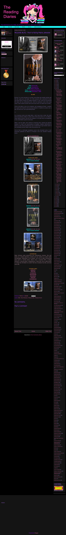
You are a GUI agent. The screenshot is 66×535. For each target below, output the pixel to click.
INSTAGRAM (33, 274)
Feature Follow (56, 335)
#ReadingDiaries (56, 216)
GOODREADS (33, 279)
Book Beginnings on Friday (58, 283)
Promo (55, 395)
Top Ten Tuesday (58, 129)
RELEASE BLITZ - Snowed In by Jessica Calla (59, 177)
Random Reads (56, 400)
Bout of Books (56, 301)
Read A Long (56, 405)
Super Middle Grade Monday (58, 438)
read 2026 (55, 403)
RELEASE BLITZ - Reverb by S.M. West (59, 159)
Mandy (58, 33)
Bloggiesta (56, 278)
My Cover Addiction (57, 385)
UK (34, 159)
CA (36, 159)
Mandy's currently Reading (58, 44)
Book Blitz (55, 284)
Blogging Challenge (57, 281)
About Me (10, 26)
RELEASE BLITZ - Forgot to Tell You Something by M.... (59, 168)
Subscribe (6, 46)
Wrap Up (55, 478)
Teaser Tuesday (58, 130)
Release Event (38, 297)
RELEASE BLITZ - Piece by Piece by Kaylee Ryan (59, 152)
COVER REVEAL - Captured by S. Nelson (59, 118)
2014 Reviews (56, 227)
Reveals (55, 420)
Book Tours (56, 291)
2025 (56, 81)
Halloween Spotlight (57, 353)
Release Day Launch (57, 415)
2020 (56, 88)
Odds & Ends (56, 392)
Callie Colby (58, 65)
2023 (56, 84)
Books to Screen (56, 299)
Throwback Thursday (57, 459)
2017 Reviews (56, 237)
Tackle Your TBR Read (57, 446)
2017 (56, 199)
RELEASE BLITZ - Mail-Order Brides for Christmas (59, 139)
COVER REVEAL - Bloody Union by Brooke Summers (59, 124)
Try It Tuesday (56, 466)
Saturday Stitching (57, 428)
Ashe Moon (58, 56)
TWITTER (33, 271)
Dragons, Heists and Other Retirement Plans (59, 51)
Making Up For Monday (58, 369)
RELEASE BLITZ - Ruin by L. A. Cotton (59, 145)
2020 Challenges (56, 245)
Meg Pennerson (56, 53)
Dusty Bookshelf (56, 327)
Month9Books (56, 382)
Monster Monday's (57, 379)
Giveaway (55, 348)
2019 (56, 196)
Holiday (55, 355)
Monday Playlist (56, 377)
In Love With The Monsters (58, 358)
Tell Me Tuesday (56, 454)
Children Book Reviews (57, 308)
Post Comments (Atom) (36, 334)
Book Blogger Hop (57, 286)
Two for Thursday (57, 469)
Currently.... (56, 322)
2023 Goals (17, 26)
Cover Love (56, 317)
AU (39, 159)
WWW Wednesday (57, 480)
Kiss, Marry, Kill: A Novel (58, 47)
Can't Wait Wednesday (57, 305)
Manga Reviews (56, 374)
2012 (56, 206)
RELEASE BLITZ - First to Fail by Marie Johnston (59, 174)
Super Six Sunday (57, 440)
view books (63, 37)
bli (54, 271)
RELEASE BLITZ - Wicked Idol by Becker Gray (59, 136)
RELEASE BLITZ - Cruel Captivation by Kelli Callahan (59, 105)
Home (4, 26)
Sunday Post (56, 436)
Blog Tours (56, 276)
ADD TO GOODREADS (33, 136)
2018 (56, 198)
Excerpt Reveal (56, 330)
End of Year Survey (57, 329)
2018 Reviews (56, 240)
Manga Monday (56, 372)
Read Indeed (56, 407)
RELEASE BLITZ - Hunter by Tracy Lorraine (59, 102)
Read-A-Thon (56, 408)
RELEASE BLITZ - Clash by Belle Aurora (59, 127)
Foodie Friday (56, 342)
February (57, 193)
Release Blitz (31, 297)
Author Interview (56, 266)
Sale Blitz (55, 426)
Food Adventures (57, 340)
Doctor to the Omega (58, 55)
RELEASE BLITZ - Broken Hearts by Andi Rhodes (59, 162)
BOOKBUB (33, 276)
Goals (55, 350)
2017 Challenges (56, 235)
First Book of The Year (57, 337)
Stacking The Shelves (57, 433)
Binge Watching (56, 268)
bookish (55, 294)
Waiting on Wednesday (57, 471)
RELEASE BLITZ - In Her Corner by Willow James (59, 165)
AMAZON (33, 277)
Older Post (48, 331)
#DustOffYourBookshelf (57, 213)
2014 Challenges (56, 225)
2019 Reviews (56, 243)
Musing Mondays (57, 384)
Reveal (55, 418)
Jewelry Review (56, 363)
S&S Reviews (56, 425)
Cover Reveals (56, 319)
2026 (56, 80)
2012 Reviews (56, 220)
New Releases (24, 297)
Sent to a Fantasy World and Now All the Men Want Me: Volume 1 (58, 60)
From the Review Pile (57, 345)
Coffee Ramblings (57, 310)
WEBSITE (33, 270)
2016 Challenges (56, 232)
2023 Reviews (56, 253)
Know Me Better (56, 365)
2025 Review (56, 258)
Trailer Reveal (56, 464)
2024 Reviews (56, 255)
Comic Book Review (57, 314)
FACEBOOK (33, 273)
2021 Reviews (56, 248)
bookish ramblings (57, 296)
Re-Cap (55, 402)
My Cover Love (56, 387)
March (57, 192)
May (57, 189)
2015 (56, 202)
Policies (23, 26)
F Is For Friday (56, 332)
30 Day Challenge (57, 261)
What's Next (56, 475)
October (57, 184)
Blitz (19, 297)
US (32, 159)
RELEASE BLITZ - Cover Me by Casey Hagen (59, 142)
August (57, 185)
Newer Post (18, 331)
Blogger (36, 533)
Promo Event (56, 397)
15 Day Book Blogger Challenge (59, 218)
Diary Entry (56, 324)
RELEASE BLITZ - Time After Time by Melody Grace (59, 133)
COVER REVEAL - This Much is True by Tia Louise (59, 121)
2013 (56, 205)
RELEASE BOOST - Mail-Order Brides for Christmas (59, 92)
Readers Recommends (57, 410)
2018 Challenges (56, 238)
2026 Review (56, 260)
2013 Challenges (56, 222)
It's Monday (56, 360)
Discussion (56, 325)
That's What (56, 456)
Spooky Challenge (57, 431)
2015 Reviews (56, 230)
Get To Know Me (56, 347)
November (58, 89)
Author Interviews (38, 26)
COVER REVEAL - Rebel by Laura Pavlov (59, 171)
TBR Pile (55, 448)
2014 (56, 203)
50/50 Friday (56, 263)
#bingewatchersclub (57, 211)
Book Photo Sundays (57, 289)
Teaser (55, 449)
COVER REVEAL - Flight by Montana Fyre (59, 115)
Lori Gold (58, 48)
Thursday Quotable (57, 461)
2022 (56, 85)
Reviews (29, 26)
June (57, 188)
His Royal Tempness (58, 64)
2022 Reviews (56, 250)
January (57, 195)
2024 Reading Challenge (59, 32)
